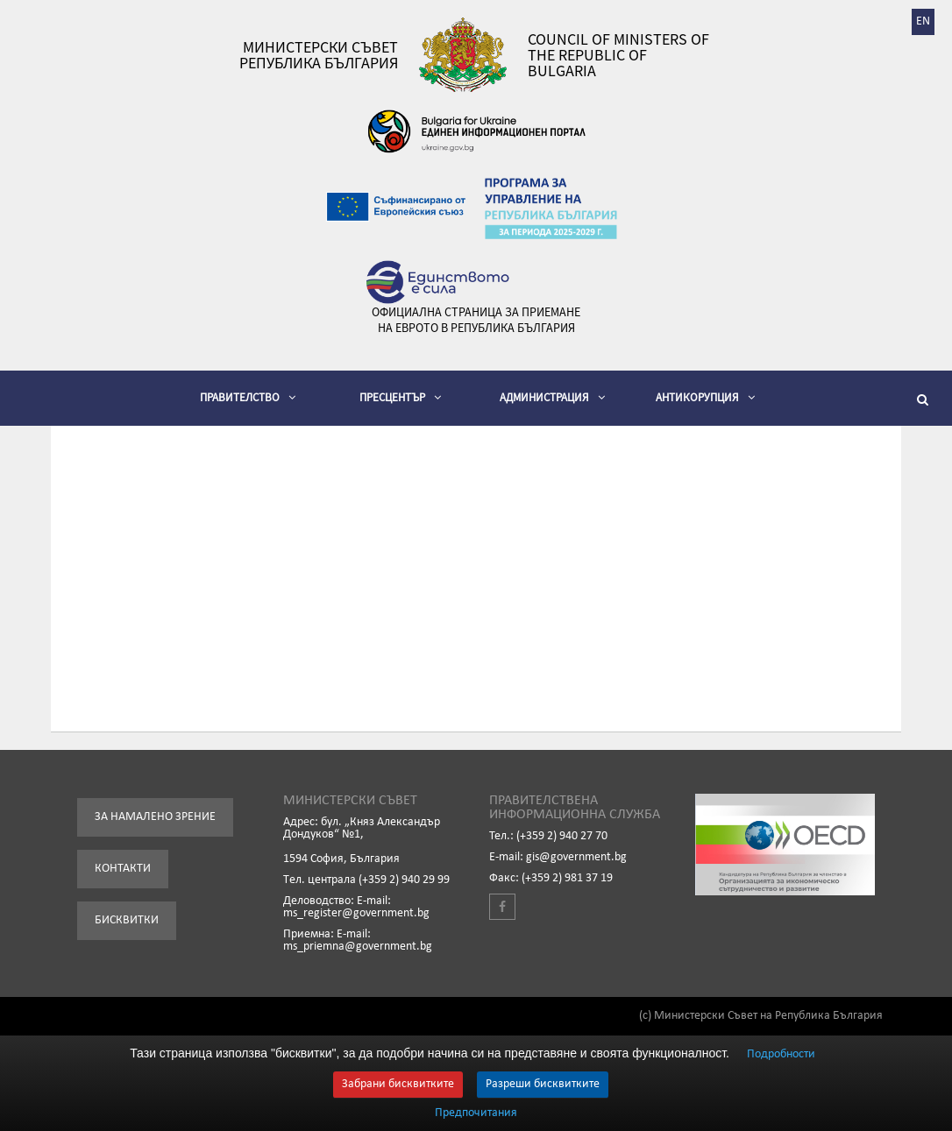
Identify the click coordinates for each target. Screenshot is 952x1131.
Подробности (781, 1054)
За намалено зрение (155, 817)
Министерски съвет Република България (318, 55)
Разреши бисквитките (543, 1084)
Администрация (552, 397)
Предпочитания (476, 1113)
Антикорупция (705, 397)
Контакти (123, 868)
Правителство (247, 397)
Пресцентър (400, 397)
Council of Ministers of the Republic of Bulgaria (618, 55)
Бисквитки (127, 920)
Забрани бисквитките (398, 1084)
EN (923, 21)
